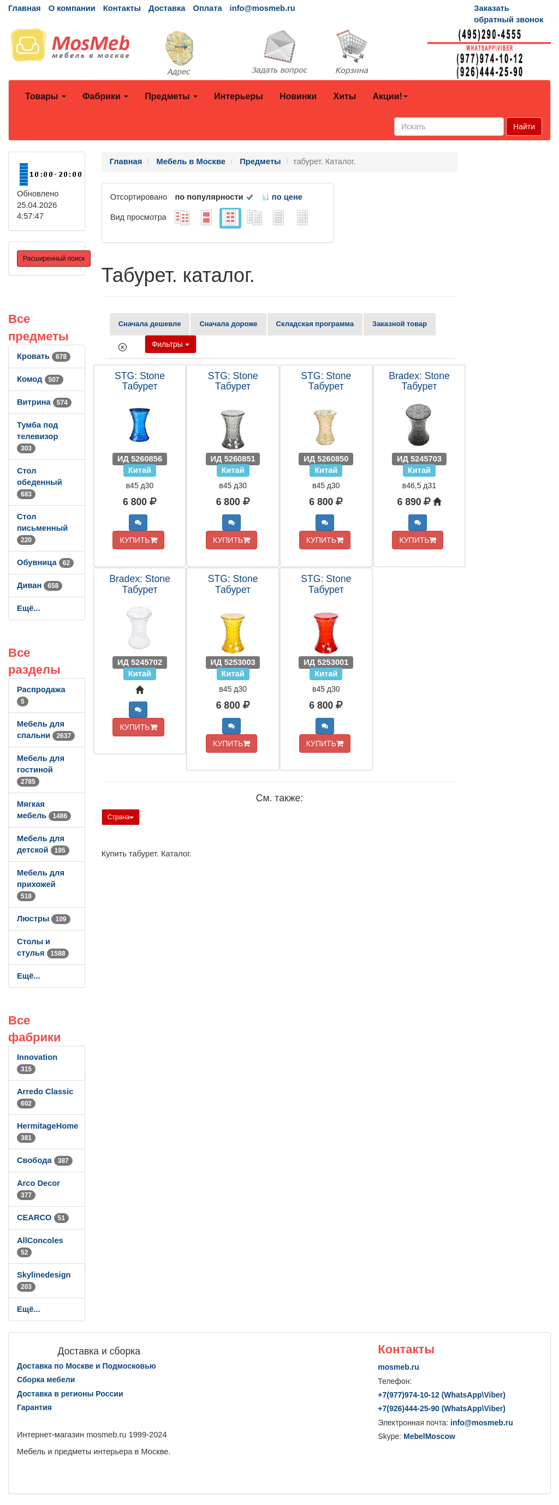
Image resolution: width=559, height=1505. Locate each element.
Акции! (389, 96)
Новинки (298, 96)
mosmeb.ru (398, 1367)
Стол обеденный (39, 482)
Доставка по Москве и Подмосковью (86, 1366)
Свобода (45, 1160)
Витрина (44, 402)
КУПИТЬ (138, 540)
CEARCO (43, 1217)
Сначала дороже (228, 324)
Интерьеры (238, 96)
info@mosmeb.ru (262, 8)
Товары (45, 96)
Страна (121, 817)
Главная (24, 8)
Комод (40, 379)
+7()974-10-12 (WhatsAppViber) (442, 1394)
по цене (281, 197)
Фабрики (105, 96)
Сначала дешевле (149, 324)
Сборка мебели (46, 1379)
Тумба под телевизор (37, 436)
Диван (39, 585)
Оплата (207, 8)
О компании (72, 8)
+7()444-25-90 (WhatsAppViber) (442, 1408)
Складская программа (315, 324)
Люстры (43, 918)
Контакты (122, 8)
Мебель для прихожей (40, 884)
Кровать (43, 356)
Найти (524, 126)
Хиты (344, 96)
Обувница (45, 562)
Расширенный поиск (54, 258)
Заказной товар (399, 324)
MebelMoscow (429, 1436)
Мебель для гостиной (40, 770)
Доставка (166, 8)
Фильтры (170, 344)
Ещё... (28, 608)
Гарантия (34, 1407)
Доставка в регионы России (70, 1393)
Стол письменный (42, 528)
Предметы (171, 96)
